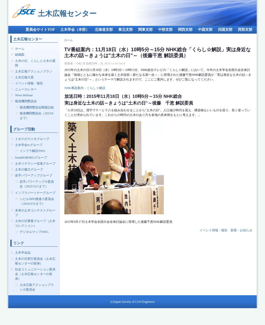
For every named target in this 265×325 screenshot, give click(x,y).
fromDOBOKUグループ (31, 157)
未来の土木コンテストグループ (35, 213)
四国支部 (225, 30)
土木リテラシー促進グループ (35, 163)
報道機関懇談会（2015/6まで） (36, 116)
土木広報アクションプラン (33, 71)
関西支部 (185, 30)
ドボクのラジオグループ (32, 139)
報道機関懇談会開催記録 (37, 107)
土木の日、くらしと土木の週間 (35, 63)
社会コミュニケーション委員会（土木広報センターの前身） (35, 274)
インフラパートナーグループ (35, 193)
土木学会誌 (23, 252)
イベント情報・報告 (29, 83)
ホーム (19, 48)
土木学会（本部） (74, 30)
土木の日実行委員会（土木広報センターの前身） (35, 261)
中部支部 (165, 30)
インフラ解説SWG (32, 151)
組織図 (19, 54)
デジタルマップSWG (34, 232)
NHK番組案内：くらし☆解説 (84, 88)
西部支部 (245, 30)
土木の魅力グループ (29, 169)
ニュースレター (26, 89)
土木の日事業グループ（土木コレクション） (35, 223)
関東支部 (145, 30)
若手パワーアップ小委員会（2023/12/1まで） (37, 184)
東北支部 (125, 30)
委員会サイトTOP (40, 30)
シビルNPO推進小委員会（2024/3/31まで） (37, 201)
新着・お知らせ (241, 230)
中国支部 (205, 30)
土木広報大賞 (24, 77)
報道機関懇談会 (26, 101)
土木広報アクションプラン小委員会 (37, 287)
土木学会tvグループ (28, 145)
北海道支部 (104, 30)
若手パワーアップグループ (33, 175)
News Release (24, 95)
